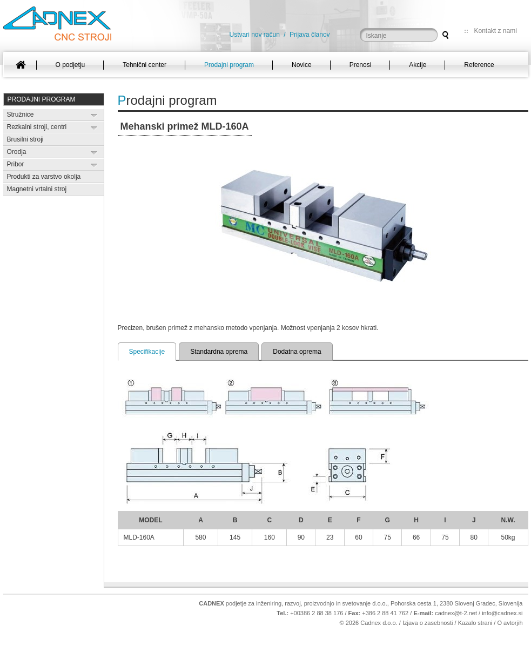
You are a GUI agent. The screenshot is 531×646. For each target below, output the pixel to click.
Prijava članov (310, 34)
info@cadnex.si (502, 613)
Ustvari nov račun (255, 34)
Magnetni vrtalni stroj (37, 189)
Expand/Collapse (94, 115)
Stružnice (20, 114)
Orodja (16, 152)
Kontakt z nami (495, 31)
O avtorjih (509, 623)
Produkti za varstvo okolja (44, 176)
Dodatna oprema (297, 351)
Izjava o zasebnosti (427, 623)
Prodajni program (42, 99)
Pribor (15, 164)
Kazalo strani (475, 623)
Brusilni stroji (25, 139)
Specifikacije (147, 351)
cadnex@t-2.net (456, 613)
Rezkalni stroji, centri (37, 127)
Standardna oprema (218, 351)
